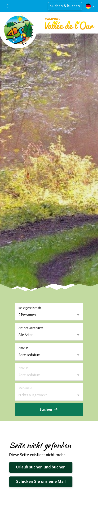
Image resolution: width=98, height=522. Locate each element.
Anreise (23, 347)
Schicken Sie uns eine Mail (41, 481)
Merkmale (25, 388)
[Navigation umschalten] (8, 6)
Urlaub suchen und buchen (41, 467)
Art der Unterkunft (31, 327)
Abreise (23, 368)
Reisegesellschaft (29, 307)
